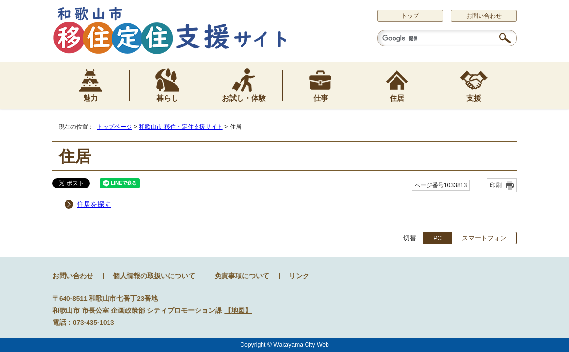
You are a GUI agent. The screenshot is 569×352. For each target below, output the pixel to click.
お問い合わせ (484, 15)
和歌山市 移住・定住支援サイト (180, 126)
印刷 (496, 185)
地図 (238, 310)
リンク (299, 276)
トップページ (114, 126)
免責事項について (242, 276)
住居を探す (94, 204)
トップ (410, 15)
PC (437, 238)
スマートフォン (484, 238)
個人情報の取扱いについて (154, 276)
